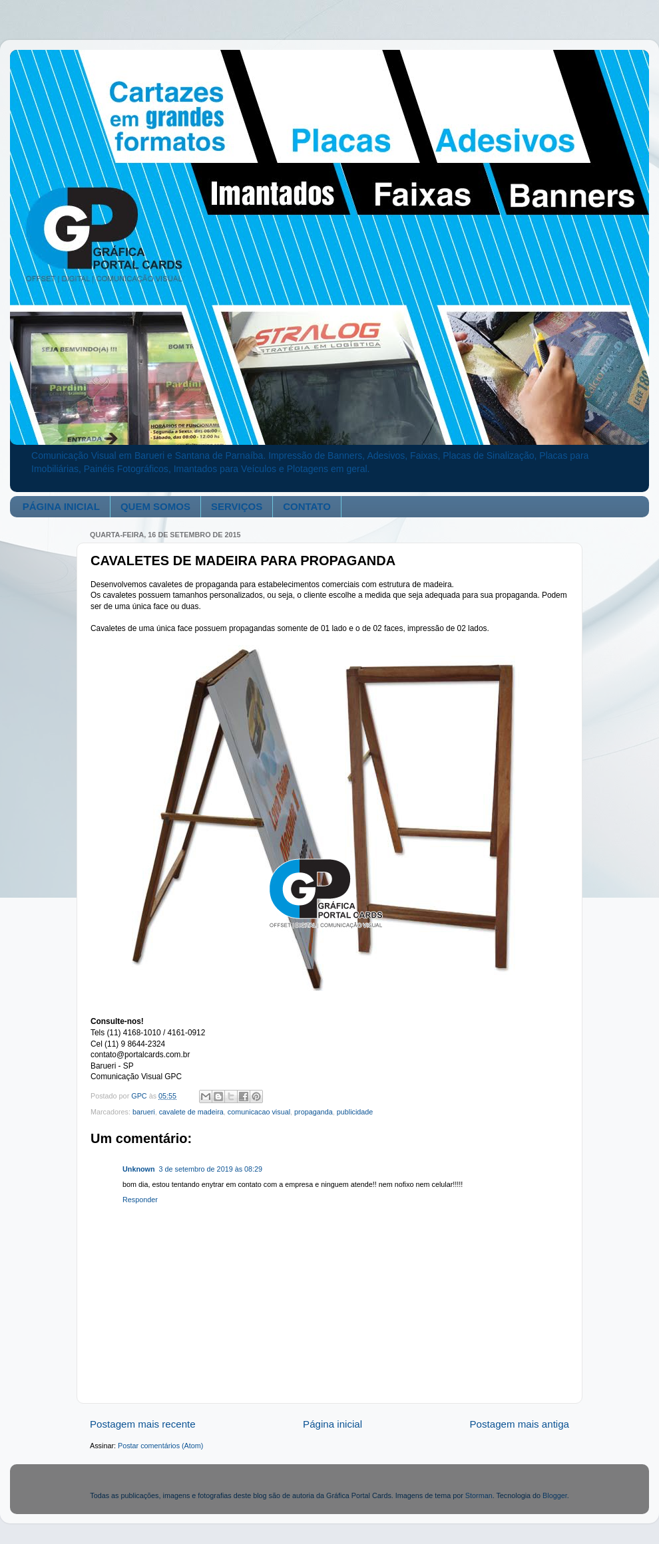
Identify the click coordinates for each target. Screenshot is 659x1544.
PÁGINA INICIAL (61, 506)
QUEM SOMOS (155, 506)
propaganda (313, 1112)
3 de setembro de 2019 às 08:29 (210, 1169)
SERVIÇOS (236, 506)
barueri (143, 1112)
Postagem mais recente (143, 1424)
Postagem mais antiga (520, 1424)
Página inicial (332, 1424)
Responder (140, 1200)
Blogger (555, 1495)
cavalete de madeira (191, 1112)
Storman (479, 1495)
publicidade (355, 1112)
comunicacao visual (259, 1112)
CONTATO (307, 506)
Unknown (138, 1169)
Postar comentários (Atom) (160, 1446)
